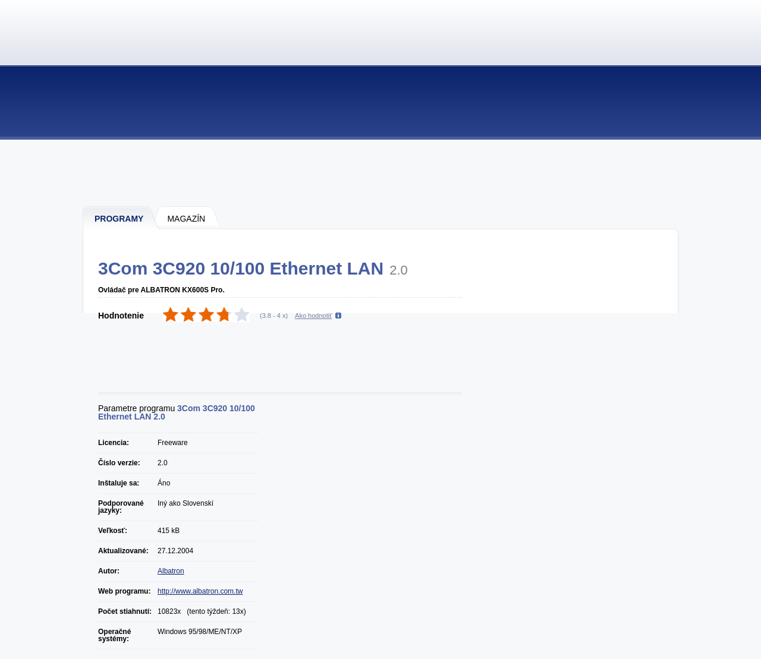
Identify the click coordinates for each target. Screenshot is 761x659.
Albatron (171, 571)
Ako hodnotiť (313, 315)
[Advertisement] (381, 172)
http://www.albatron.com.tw (200, 591)
